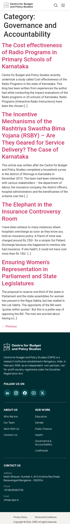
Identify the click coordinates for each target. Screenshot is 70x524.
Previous (9, 326)
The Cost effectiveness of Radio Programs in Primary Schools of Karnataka (32, 56)
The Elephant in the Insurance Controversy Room (31, 211)
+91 (6, 490)
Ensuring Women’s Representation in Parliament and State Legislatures (29, 273)
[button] (63, 5)
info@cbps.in (11, 500)
